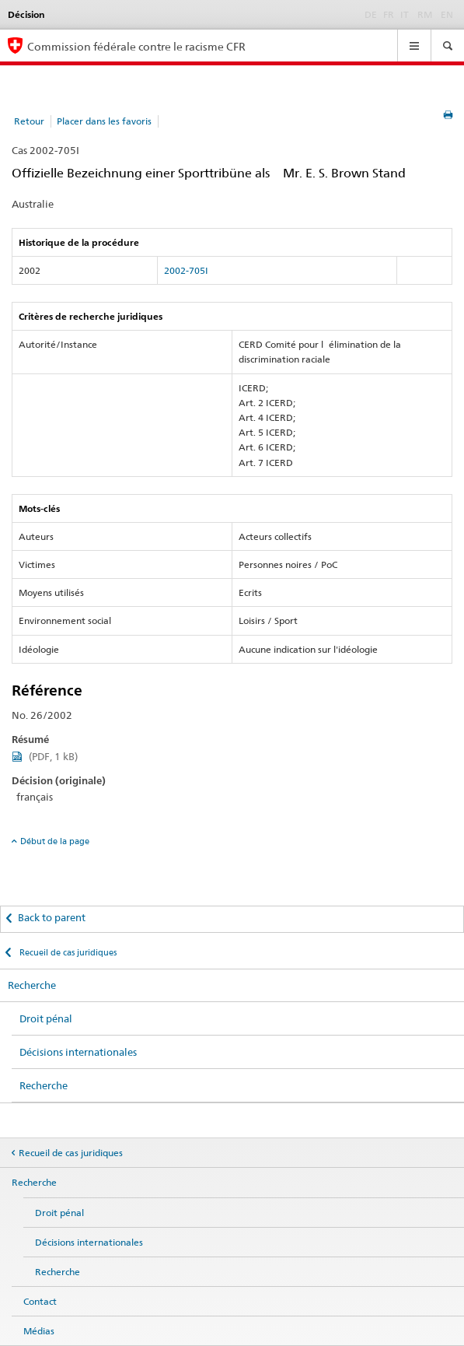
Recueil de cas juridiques (67, 952)
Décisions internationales (78, 1052)
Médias (38, 1331)
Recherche (32, 985)
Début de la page (54, 841)
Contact (40, 1301)
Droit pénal (45, 1018)
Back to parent (51, 917)
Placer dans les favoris (104, 121)
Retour (29, 121)
